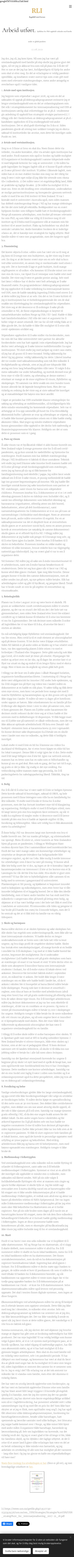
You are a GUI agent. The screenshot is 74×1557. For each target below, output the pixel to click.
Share (7, 1524)
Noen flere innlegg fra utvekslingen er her (24, 1463)
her (31, 1466)
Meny (70, 6)
